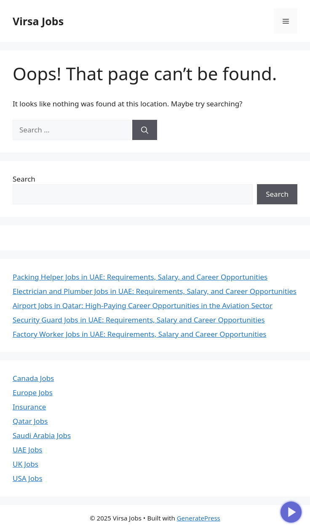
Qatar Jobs (30, 421)
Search (24, 179)
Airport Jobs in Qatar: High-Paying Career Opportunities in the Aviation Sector (143, 305)
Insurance (29, 407)
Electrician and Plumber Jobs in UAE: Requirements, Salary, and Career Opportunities (155, 291)
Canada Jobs (33, 378)
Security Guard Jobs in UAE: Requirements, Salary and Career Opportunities (139, 320)
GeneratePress (198, 518)
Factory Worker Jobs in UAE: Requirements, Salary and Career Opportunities (139, 334)
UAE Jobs (28, 449)
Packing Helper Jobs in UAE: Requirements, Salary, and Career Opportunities (140, 277)
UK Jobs (25, 464)
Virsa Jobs (38, 21)
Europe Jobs (33, 392)
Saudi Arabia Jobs (42, 435)
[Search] (144, 130)
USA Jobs (28, 478)
